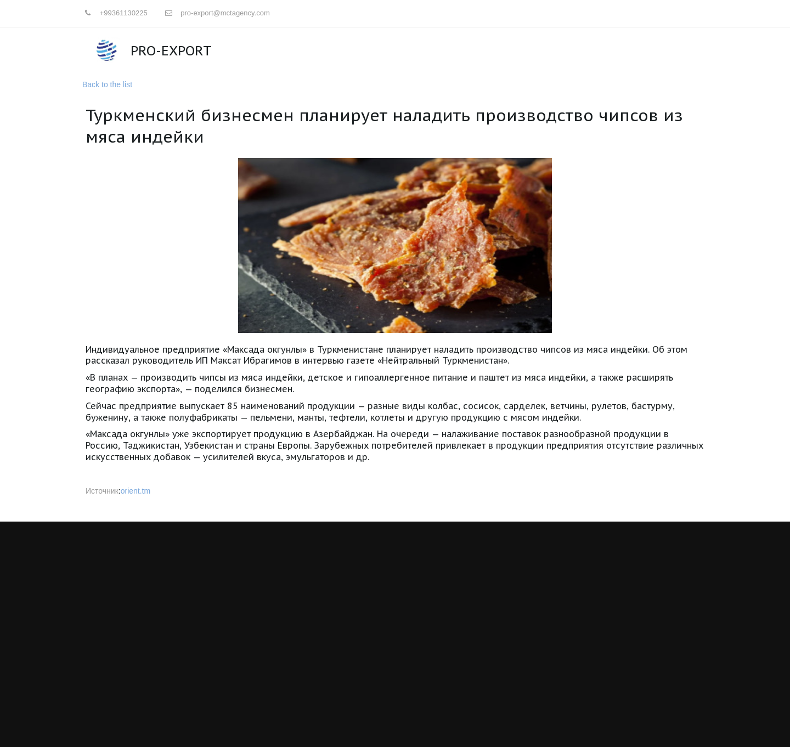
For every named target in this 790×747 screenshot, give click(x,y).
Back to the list (107, 84)
